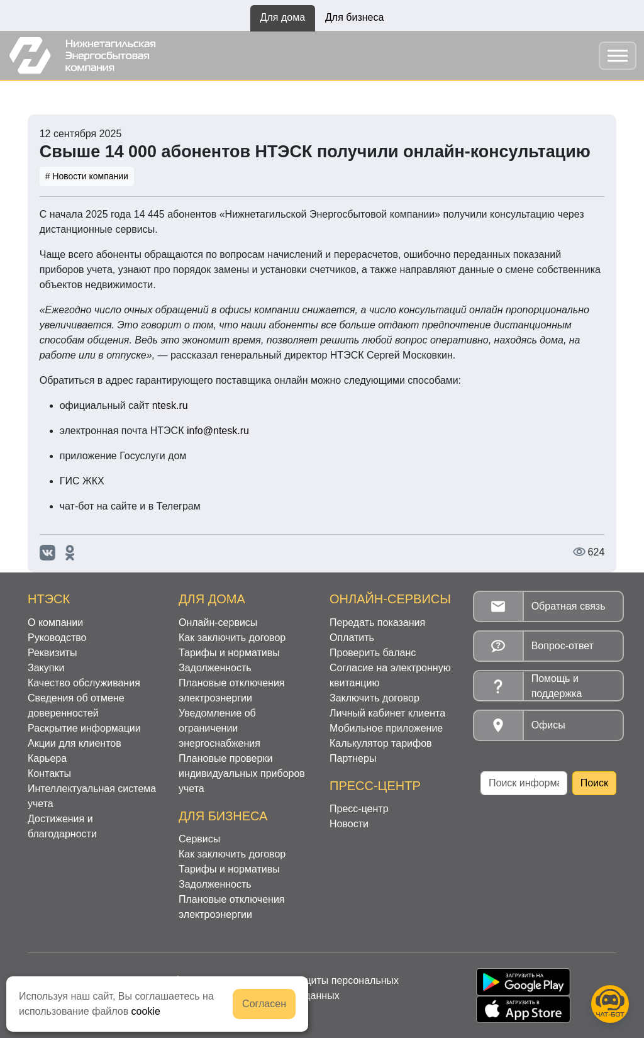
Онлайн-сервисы (218, 622)
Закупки (46, 667)
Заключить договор (374, 698)
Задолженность (215, 667)
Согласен (264, 1003)
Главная (47, 94)
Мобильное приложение (386, 728)
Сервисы (199, 839)
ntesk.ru (170, 405)
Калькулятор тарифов (381, 743)
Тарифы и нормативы (229, 652)
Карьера (47, 758)
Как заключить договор (232, 637)
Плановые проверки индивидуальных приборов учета (242, 773)
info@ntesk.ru (218, 430)
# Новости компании (86, 176)
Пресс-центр (359, 808)
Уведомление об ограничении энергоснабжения (219, 728)
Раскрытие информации (84, 728)
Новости (98, 94)
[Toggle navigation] (617, 56)
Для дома (282, 17)
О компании (55, 622)
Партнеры (353, 758)
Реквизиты (52, 652)
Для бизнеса (354, 17)
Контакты (49, 773)
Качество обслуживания (84, 683)
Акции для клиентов (74, 743)
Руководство (57, 637)
